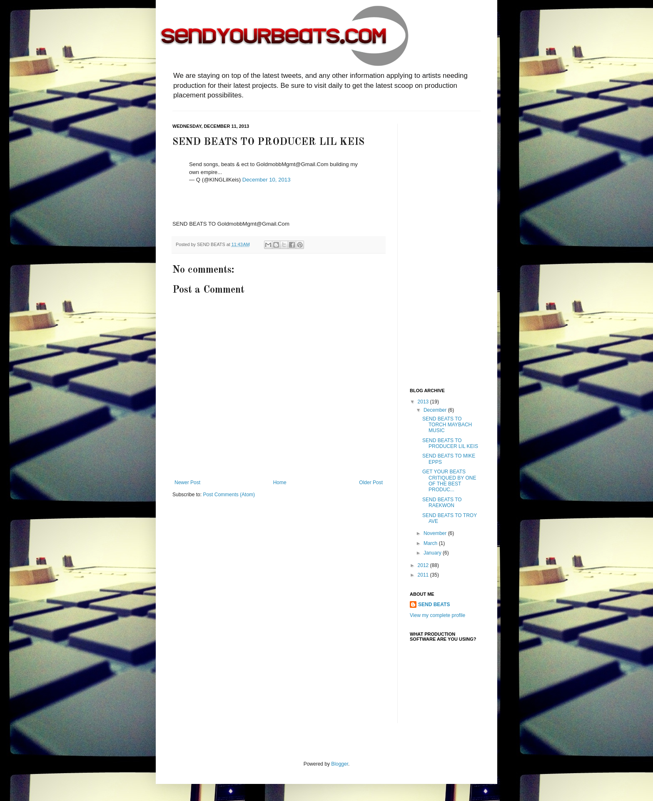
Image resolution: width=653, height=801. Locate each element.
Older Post (371, 482)
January (433, 553)
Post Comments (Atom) (229, 495)
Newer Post (187, 482)
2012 (424, 565)
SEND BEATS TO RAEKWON (442, 502)
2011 (424, 575)
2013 (424, 402)
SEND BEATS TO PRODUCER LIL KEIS (450, 443)
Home (280, 482)
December (436, 410)
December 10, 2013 (266, 180)
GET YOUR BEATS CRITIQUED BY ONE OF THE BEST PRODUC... (449, 481)
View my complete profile (437, 615)
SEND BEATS (434, 604)
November (436, 533)
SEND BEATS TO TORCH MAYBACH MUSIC (447, 425)
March (431, 543)
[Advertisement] (443, 248)
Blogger (339, 764)
